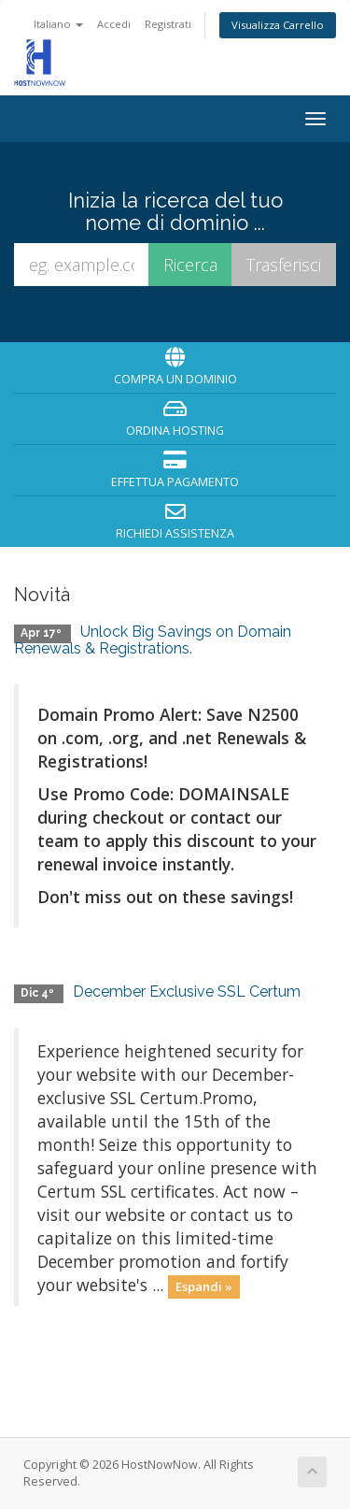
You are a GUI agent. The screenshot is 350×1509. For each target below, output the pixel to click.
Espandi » (203, 1286)
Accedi (114, 24)
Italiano (58, 24)
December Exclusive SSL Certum (187, 991)
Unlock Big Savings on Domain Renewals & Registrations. (152, 640)
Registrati (168, 24)
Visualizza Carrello (277, 25)
